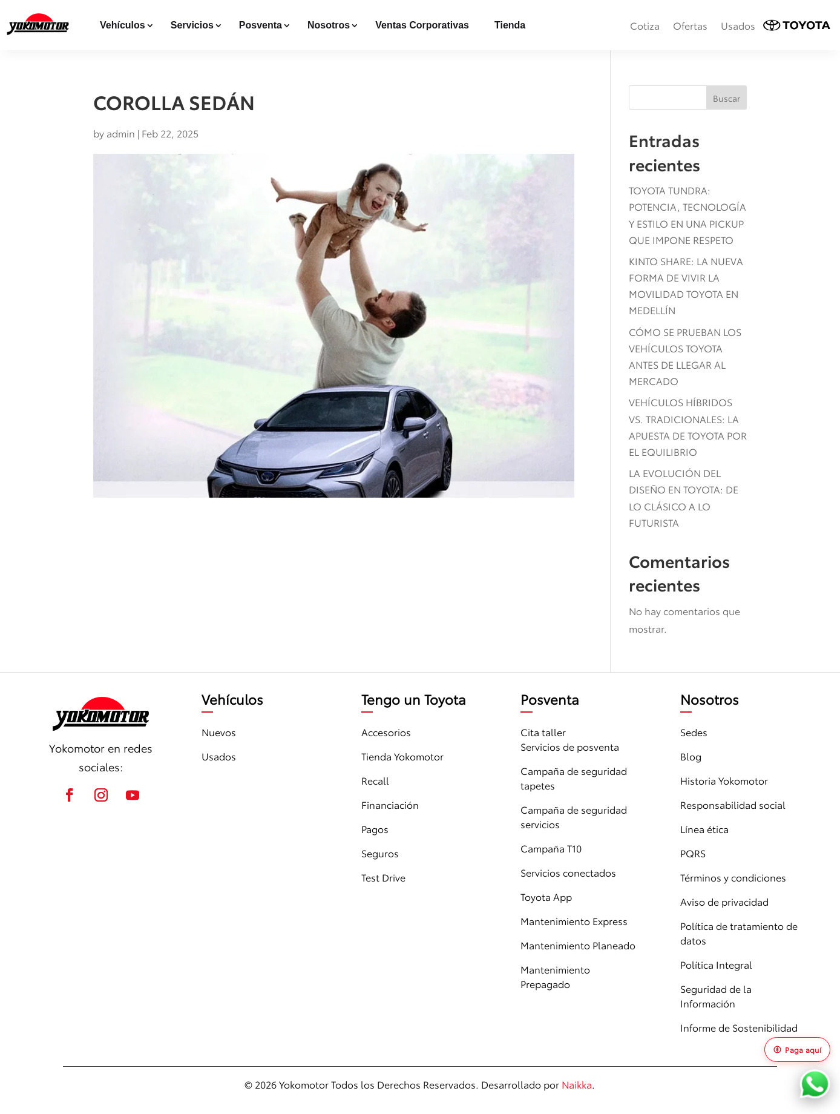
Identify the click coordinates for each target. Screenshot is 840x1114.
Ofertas (690, 25)
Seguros (380, 853)
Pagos (375, 829)
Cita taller (543, 732)
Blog (690, 756)
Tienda (509, 25)
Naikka (577, 1084)
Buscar (726, 98)
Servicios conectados (568, 872)
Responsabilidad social (733, 804)
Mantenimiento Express (574, 921)
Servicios (192, 25)
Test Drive (383, 877)
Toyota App (546, 896)
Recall (375, 780)
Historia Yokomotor (724, 780)
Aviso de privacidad (724, 901)
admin (121, 133)
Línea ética (704, 829)
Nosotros (328, 25)
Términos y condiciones (733, 877)
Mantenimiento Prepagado (555, 976)
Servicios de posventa (569, 746)
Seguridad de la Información (716, 995)
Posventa (260, 25)
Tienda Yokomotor (402, 756)
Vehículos (122, 25)
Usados (738, 25)
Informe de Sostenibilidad (739, 1027)
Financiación (390, 804)
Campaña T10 (551, 848)
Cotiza (645, 25)
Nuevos (219, 732)
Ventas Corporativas (422, 25)
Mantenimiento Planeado (577, 945)
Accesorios (386, 732)
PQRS (693, 853)
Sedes (693, 732)
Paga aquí (797, 1049)
